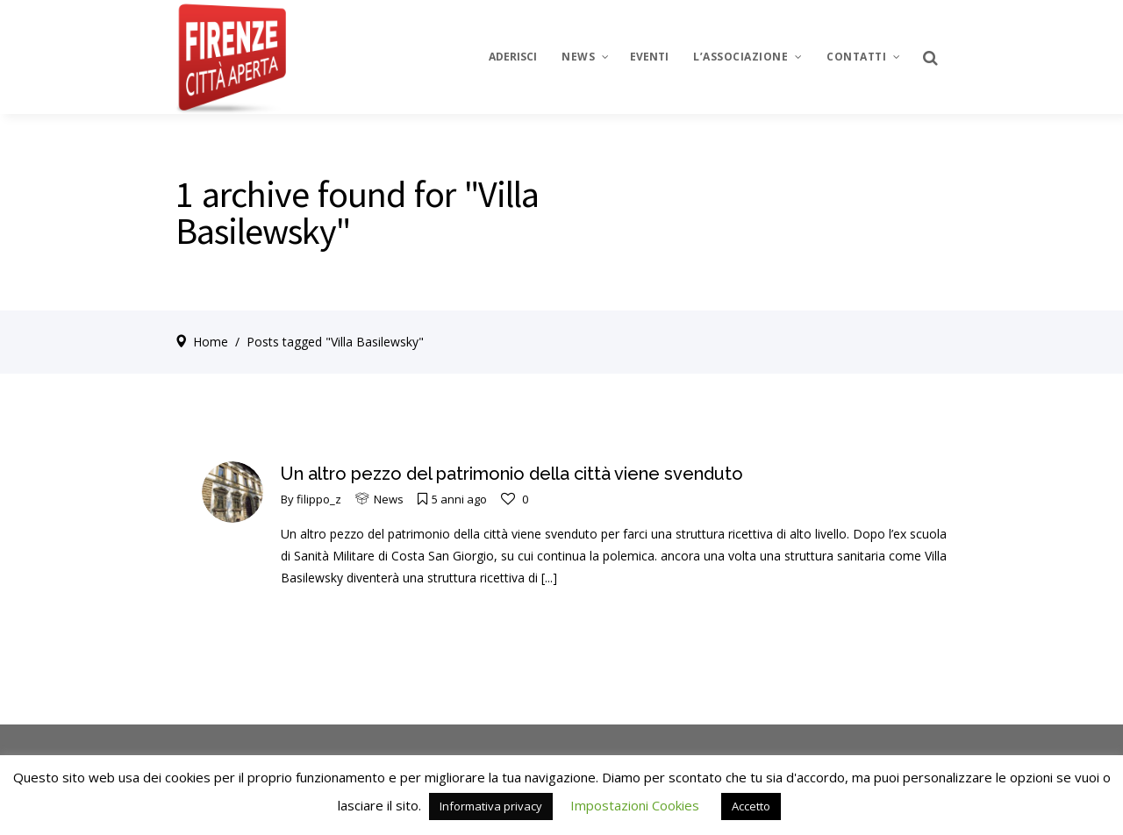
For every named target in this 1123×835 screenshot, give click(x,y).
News (389, 499)
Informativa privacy (491, 806)
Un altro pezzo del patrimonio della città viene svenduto (512, 473)
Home (210, 341)
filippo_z (319, 499)
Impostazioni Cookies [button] (634, 805)
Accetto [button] (751, 806)
